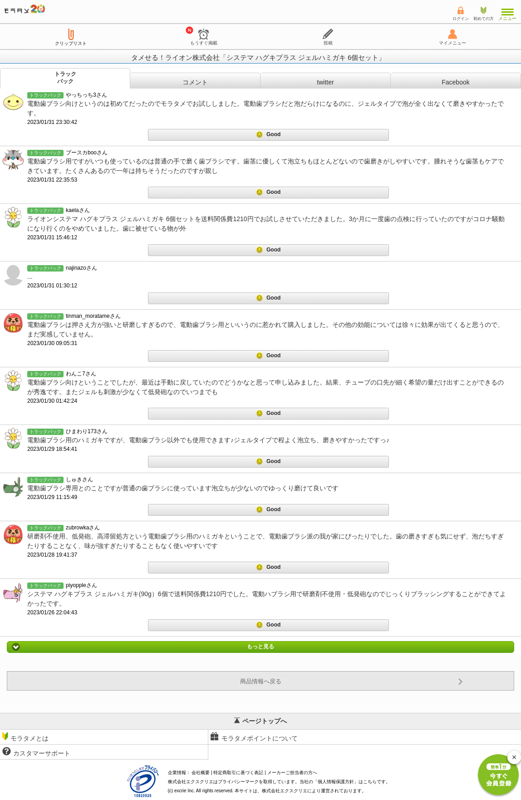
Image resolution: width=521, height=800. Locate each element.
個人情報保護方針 (336, 781)
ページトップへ (260, 721)
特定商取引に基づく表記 (238, 772)
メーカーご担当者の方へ (292, 772)
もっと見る (260, 647)
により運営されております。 (314, 790)
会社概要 (201, 772)
